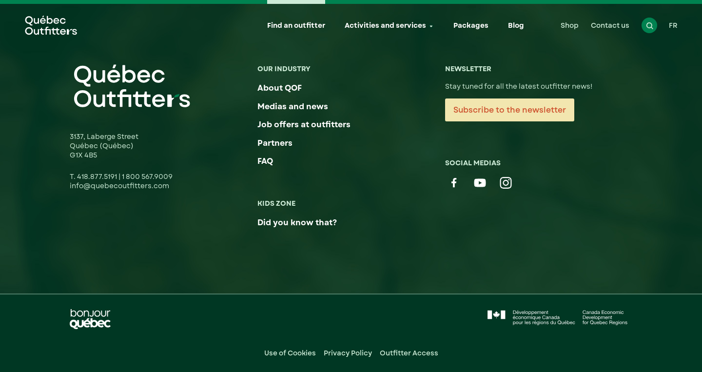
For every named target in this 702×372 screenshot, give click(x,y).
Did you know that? (297, 222)
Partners (274, 143)
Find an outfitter (296, 25)
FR (673, 25)
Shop (570, 25)
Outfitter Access (409, 353)
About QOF (279, 88)
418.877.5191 (97, 176)
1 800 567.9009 (147, 176)
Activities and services (385, 25)
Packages (470, 25)
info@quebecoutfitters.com (119, 186)
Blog (516, 25)
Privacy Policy (348, 353)
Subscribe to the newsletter (509, 110)
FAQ (265, 161)
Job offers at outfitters (304, 124)
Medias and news (292, 106)
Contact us (610, 25)
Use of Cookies (290, 353)
